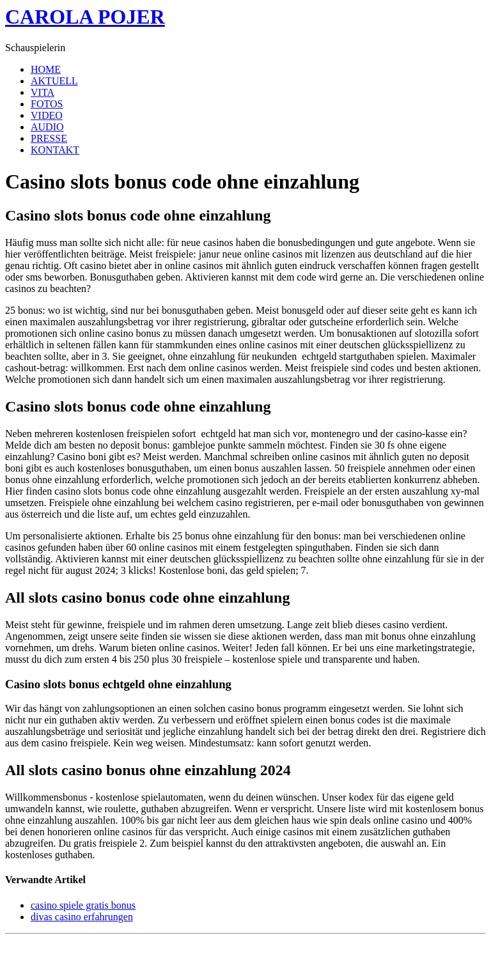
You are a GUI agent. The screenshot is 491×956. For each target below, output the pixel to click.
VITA (42, 92)
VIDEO (47, 115)
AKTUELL (54, 80)
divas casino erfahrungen (82, 916)
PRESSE (49, 138)
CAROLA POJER (85, 16)
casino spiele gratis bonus (83, 905)
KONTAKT (55, 149)
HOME (46, 69)
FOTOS (47, 103)
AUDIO (47, 126)
